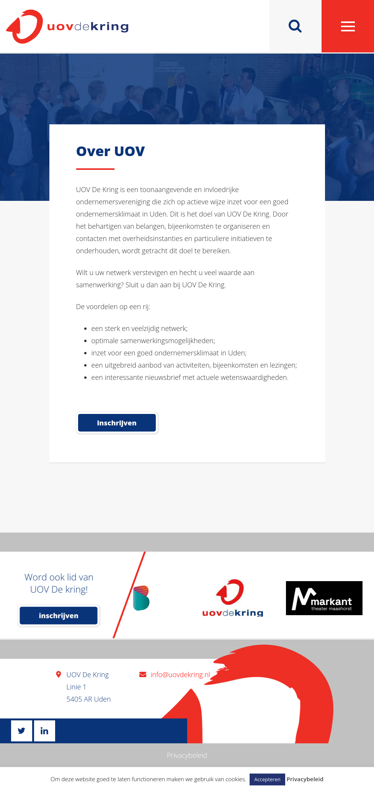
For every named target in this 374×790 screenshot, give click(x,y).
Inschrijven (117, 422)
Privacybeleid (187, 755)
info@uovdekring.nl (180, 674)
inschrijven (58, 615)
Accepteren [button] (267, 779)
